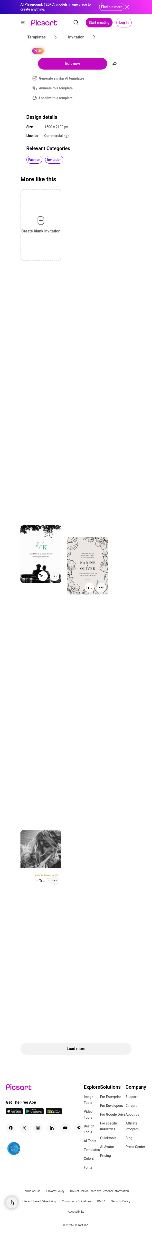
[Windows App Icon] (54, 1113)
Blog (128, 1138)
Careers (131, 1106)
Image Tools (88, 1100)
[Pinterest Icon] (79, 1128)
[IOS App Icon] (14, 1113)
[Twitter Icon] (24, 1128)
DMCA (101, 1201)
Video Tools (88, 1114)
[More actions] (54, 576)
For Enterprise (111, 1097)
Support (131, 1097)
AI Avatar (107, 1147)
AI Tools (90, 1141)
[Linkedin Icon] (52, 1128)
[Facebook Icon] (11, 1128)
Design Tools (89, 1129)
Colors (89, 1158)
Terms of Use (31, 1191)
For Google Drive (112, 1114)
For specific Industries (109, 1126)
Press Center (135, 1147)
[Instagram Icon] (38, 1128)
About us (132, 1114)
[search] (76, 22)
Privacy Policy (55, 1191)
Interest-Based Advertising (39, 1201)
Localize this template (56, 98)
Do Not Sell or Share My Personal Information (99, 1191)
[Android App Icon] (34, 1113)
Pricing (105, 1156)
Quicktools (108, 1138)
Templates (92, 1150)
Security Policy (120, 1201)
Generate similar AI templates (62, 78)
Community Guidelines (76, 1201)
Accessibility (76, 1211)
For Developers (111, 1106)
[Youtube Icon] (65, 1128)
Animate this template (56, 88)
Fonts (88, 1167)
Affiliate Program (132, 1126)
